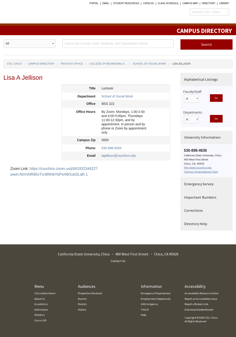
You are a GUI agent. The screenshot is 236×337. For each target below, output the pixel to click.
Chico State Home (44, 293)
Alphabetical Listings (201, 79)
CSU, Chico (14, 63)
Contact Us (118, 261)
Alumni (82, 298)
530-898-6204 (111, 148)
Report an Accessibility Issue (201, 298)
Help (143, 315)
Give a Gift (40, 320)
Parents (82, 304)
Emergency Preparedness (156, 293)
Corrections (193, 210)
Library (224, 3)
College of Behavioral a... (107, 63)
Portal (93, 3)
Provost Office (72, 63)
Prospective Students (90, 293)
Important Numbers (200, 197)
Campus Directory (41, 63)
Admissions (41, 309)
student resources (126, 3)
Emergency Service (199, 184)
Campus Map (190, 3)
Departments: (193, 112)
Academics (41, 304)
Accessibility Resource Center (201, 293)
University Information (202, 137)
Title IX (145, 309)
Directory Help (195, 223)
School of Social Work (149, 63)
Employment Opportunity (156, 298)
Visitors (82, 309)
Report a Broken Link (196, 304)
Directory (208, 3)
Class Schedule (168, 3)
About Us (39, 298)
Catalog (148, 3)
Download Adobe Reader (199, 309)
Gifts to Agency (149, 304)
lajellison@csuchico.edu (119, 155)
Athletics (39, 315)
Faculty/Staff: (192, 92)
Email (105, 3)
